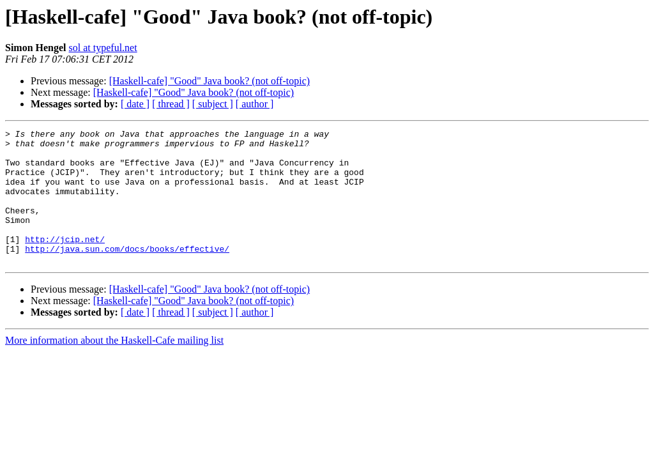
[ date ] (135, 103)
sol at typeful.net (103, 47)
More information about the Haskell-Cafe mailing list (114, 367)
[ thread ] (171, 103)
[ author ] (255, 103)
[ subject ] (212, 103)
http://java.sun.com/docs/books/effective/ (127, 273)
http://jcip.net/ (65, 262)
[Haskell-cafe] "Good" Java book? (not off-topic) (209, 80)
